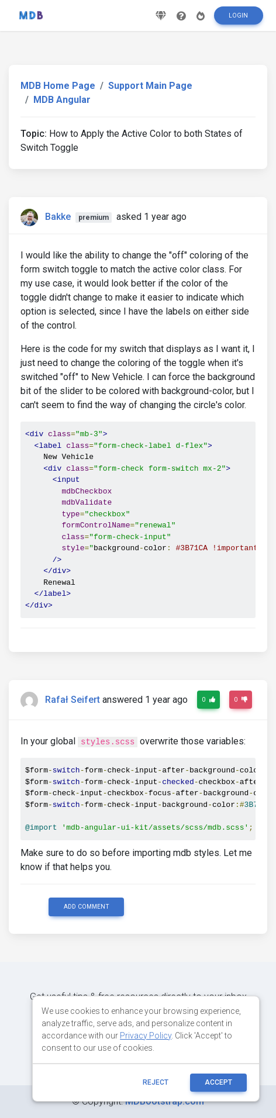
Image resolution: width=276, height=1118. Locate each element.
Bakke (58, 216)
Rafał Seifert (72, 699)
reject (155, 1082)
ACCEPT (218, 1082)
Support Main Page (150, 85)
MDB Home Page (57, 85)
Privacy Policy (145, 1035)
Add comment (86, 906)
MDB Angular (62, 99)
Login (238, 15)
